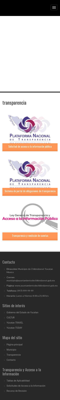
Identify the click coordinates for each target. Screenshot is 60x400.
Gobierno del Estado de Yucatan (22, 312)
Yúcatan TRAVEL (15, 322)
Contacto (11, 360)
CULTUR (11, 317)
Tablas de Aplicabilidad (18, 380)
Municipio (11, 349)
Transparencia (14, 355)
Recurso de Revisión (17, 391)
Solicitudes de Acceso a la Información (26, 386)
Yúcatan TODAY (14, 328)
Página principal (15, 344)
